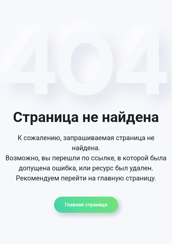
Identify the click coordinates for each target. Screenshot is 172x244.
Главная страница (86, 205)
